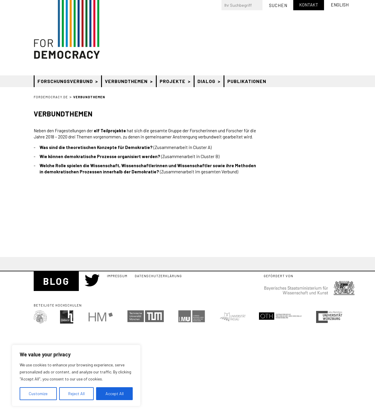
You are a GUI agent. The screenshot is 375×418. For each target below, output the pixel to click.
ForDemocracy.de (51, 97)
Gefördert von (278, 276)
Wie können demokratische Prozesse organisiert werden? (100, 156)
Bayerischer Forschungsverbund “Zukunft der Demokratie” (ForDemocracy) (67, 29)
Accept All (114, 393)
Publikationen (246, 81)
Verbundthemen (126, 81)
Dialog (206, 81)
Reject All (76, 393)
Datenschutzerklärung (158, 276)
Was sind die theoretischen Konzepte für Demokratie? (96, 147)
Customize (38, 393)
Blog (56, 281)
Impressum (117, 276)
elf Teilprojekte (110, 130)
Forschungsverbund (65, 81)
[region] (76, 375)
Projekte (172, 81)
